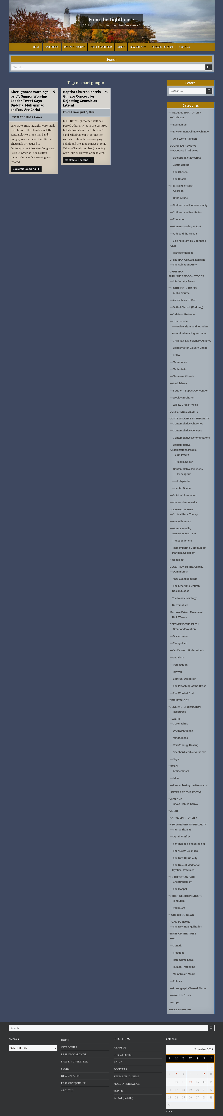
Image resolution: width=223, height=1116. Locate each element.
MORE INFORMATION (127, 1073)
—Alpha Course (180, 289)
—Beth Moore (181, 453)
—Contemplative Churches (187, 422)
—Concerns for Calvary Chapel (190, 348)
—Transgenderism (182, 250)
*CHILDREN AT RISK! (182, 184)
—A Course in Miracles (185, 149)
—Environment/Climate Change (190, 131)
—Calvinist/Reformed (184, 310)
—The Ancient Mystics (184, 500)
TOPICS (118, 1080)
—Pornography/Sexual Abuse (189, 978)
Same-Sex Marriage (184, 530)
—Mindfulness (179, 731)
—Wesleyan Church (183, 397)
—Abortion (177, 189)
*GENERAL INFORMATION (185, 700)
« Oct (169, 1101)
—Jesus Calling (180, 163)
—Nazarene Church (182, 376)
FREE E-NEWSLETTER (101, 47)
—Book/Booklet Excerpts (186, 156)
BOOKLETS (120, 1058)
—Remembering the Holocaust (189, 778)
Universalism (180, 600)
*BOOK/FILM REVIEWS (183, 145)
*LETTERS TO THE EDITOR (186, 784)
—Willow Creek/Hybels (184, 404)
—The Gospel (179, 880)
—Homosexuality (181, 525)
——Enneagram (182, 472)
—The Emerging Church (185, 582)
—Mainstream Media (183, 964)
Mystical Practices (183, 861)
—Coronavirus (179, 717)
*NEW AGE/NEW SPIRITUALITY (188, 817)
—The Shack (178, 177)
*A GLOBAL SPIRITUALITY (186, 112)
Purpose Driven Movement (187, 607)
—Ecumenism (179, 124)
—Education (178, 217)
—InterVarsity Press (183, 278)
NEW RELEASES (138, 47)
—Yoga (174, 752)
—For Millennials (181, 518)
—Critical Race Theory (184, 511)
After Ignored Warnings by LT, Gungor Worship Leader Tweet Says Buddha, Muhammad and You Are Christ (30, 100)
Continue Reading (28, 171)
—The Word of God (182, 687)
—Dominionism (180, 568)
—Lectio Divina (181, 486)
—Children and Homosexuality (189, 203)
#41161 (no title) (124, 1087)
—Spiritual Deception (184, 673)
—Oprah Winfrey (180, 828)
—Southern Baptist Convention (190, 390)
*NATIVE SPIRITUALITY (183, 810)
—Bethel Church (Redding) (187, 303)
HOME (36, 47)
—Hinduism (177, 891)
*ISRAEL (174, 759)
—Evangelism (179, 638)
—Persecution (179, 659)
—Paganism (178, 898)
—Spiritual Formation (184, 493)
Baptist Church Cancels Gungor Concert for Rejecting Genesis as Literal (82, 98)
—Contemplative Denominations (191, 436)
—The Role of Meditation (186, 856)
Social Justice (181, 586)
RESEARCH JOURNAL (162, 47)
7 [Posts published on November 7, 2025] (204, 1063)
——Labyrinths (181, 479)
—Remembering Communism (189, 544)
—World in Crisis (181, 985)
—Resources (178, 705)
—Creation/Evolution (183, 624)
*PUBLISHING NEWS (182, 905)
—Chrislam (177, 117)
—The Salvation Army (184, 262)
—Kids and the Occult (184, 231)
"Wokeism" (177, 556)
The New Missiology (185, 593)
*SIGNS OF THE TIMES (183, 924)
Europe (175, 992)
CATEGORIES (52, 47)
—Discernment (179, 631)
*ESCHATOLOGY (179, 694)
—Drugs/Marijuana (182, 724)
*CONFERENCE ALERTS (184, 411)
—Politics (176, 971)
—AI (173, 929)
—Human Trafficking (183, 957)
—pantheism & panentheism (188, 835)
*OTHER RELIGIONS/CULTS (186, 887)
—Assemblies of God (183, 296)
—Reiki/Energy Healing (185, 738)
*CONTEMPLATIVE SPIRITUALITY (190, 418)
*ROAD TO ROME (180, 912)
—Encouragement (181, 873)
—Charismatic (179, 317)
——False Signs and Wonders (191, 322)
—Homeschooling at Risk (186, 224)
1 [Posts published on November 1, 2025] (211, 1056)
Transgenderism (182, 537)
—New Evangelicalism (184, 575)
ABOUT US (184, 47)
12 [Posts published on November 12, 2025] (190, 1071)
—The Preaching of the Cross (189, 680)
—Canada (176, 936)
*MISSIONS (176, 791)
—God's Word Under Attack (187, 645)
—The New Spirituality (184, 849)
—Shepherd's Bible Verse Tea (189, 745)
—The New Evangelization (187, 917)
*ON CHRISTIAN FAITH (183, 868)
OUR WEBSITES (123, 1044)
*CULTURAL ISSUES (182, 507)
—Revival (176, 666)
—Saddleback (179, 383)
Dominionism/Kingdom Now (190, 329)
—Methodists (178, 369)
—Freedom (177, 943)
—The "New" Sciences (184, 842)
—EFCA (175, 355)
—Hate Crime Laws (182, 950)
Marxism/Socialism (184, 549)
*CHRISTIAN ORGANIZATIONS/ (188, 257)
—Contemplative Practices (187, 467)
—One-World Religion (184, 138)
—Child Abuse (179, 196)
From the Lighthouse (111, 19)
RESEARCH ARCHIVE (74, 47)
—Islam (175, 771)
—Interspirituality (181, 821)
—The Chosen (179, 170)
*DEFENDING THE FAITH (184, 619)
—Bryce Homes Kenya (184, 796)
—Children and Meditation (187, 210)
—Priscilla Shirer (183, 460)
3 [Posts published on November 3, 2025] (176, 1063)
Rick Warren (180, 612)
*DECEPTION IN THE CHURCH (188, 563)
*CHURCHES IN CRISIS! (184, 285)
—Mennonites (179, 362)
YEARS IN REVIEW (181, 998)
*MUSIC (173, 803)
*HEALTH (174, 712)
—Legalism (177, 652)
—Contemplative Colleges (186, 429)
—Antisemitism (180, 764)
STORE (121, 47)
